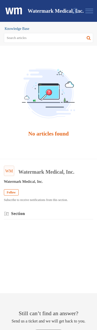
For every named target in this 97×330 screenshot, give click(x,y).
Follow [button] (11, 192)
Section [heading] (18, 213)
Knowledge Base (17, 29)
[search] (48, 38)
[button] (75, 11)
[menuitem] (75, 11)
